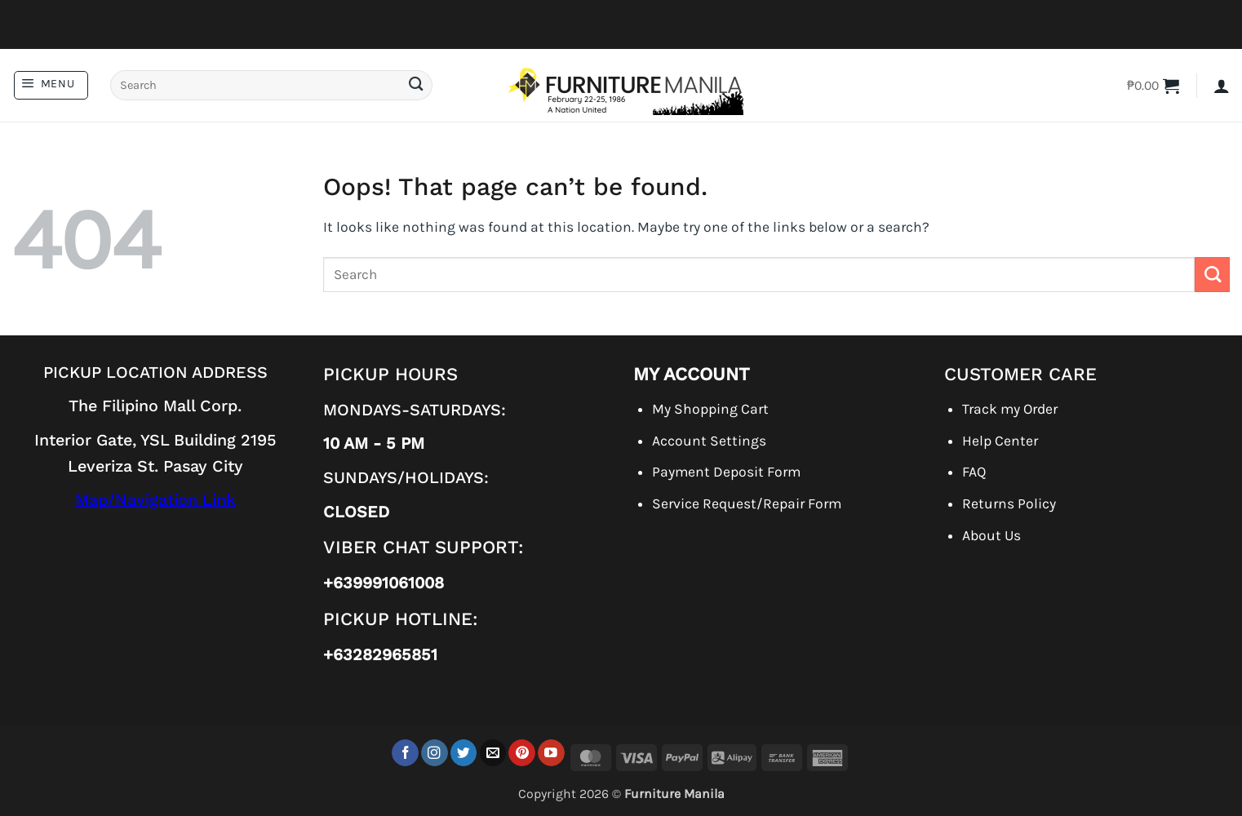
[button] (51, 85)
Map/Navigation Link (155, 499)
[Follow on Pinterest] (521, 752)
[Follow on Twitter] (463, 752)
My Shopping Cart (710, 409)
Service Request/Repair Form (746, 503)
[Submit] (415, 85)
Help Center (1000, 440)
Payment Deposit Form (726, 471)
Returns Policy (1009, 503)
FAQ (974, 471)
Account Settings (709, 440)
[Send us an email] (493, 752)
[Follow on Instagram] (434, 752)
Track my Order (1010, 409)
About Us (991, 535)
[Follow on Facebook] (405, 752)
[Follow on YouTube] (551, 752)
